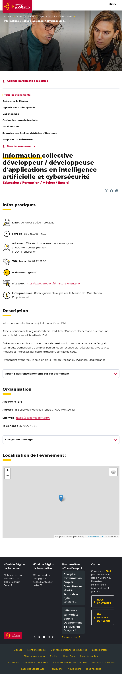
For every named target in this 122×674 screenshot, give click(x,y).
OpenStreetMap (95, 536)
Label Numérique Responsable (69, 662)
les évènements (17, 95)
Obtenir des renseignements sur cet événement (37, 373)
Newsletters (74, 668)
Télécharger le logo (34, 656)
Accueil (8, 16)
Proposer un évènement (18, 139)
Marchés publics (89, 656)
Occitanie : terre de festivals (20, 120)
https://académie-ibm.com (33, 417)
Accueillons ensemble (103, 662)
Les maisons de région (103, 617)
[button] (61, 498)
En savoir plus (69, 637)
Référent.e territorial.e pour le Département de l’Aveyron (73, 619)
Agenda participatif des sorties (55, 16)
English (54, 656)
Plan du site (56, 668)
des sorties (27, 80)
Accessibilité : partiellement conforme (27, 662)
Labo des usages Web (33, 668)
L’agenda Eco (11, 114)
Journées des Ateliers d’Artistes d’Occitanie (30, 133)
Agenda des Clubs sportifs (19, 107)
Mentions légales (36, 649)
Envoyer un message (19, 439)
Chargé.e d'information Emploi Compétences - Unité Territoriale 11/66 (73, 586)
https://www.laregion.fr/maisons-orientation (53, 283)
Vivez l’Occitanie (25, 16)
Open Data (69, 656)
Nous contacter (104, 601)
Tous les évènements (21, 146)
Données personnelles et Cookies (69, 649)
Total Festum (11, 126)
